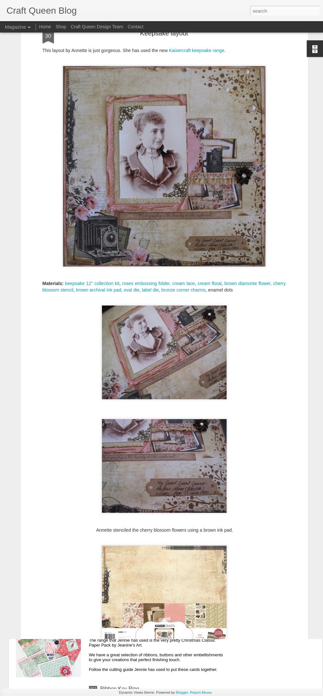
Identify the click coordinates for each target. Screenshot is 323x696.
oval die (131, 225)
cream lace (183, 219)
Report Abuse (201, 692)
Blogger (182, 692)
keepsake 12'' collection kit (92, 219)
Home (45, 26)
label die (150, 225)
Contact (135, 26)
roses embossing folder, (146, 219)
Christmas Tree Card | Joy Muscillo (140, 541)
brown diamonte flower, (248, 219)
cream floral (210, 219)
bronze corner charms (183, 225)
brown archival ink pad (98, 225)
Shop (61, 26)
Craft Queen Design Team (97, 26)
